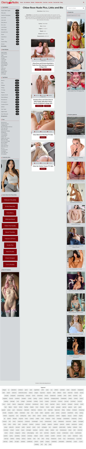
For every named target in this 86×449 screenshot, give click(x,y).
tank (81, 435)
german (64, 407)
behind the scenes (23, 392)
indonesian (22, 412)
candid (29, 398)
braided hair (52, 395)
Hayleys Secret (4, 94)
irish (32, 412)
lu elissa (32, 418)
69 (17, 39)
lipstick (9, 418)
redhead (75, 427)
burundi (11, 398)
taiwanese (75, 435)
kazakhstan (70, 412)
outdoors (38, 424)
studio (41, 435)
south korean (78, 433)
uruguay (47, 441)
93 (17, 24)
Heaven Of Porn (10, 239)
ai (8, 389)
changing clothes (55, 398)
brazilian (59, 395)
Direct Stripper (10, 258)
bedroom (14, 392)
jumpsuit (63, 412)
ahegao (4, 389)
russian (17, 430)
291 (17, 114)
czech (8, 404)
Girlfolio (3, 106)
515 (17, 97)
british (69, 395)
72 (17, 29)
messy (80, 418)
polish (34, 427)
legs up (69, 415)
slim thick (46, 433)
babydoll (74, 389)
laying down (51, 415)
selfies (47, 430)
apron (26, 389)
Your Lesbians (4, 133)
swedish (53, 435)
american (21, 389)
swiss (64, 435)
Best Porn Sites (4, 139)
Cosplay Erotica (4, 104)
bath (4, 392)
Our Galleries (27, 2)
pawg (5, 427)
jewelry (57, 412)
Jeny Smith (3, 17)
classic (81, 398)
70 (17, 34)
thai (38, 438)
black (64, 392)
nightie (74, 421)
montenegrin (35, 421)
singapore (17, 433)
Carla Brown (4, 36)
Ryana (2, 34)
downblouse (35, 404)
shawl (70, 430)
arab (31, 389)
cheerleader (63, 398)
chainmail (46, 398)
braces (46, 395)
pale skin (62, 424)
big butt (49, 392)
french (47, 407)
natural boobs (48, 421)
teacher (29, 438)
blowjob (6, 395)
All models (3, 46)
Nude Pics (10, 245)
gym (14, 410)
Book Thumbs (10, 232)
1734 (17, 82)
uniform (36, 441)
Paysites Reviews (5, 123)
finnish (15, 407)
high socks (57, 410)
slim (41, 433)
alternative (13, 389)
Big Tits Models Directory (6, 126)
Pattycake (3, 13)
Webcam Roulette (10, 200)
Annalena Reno (39, 105)
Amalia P (3, 58)
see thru (41, 430)
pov (50, 427)
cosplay (47, 401)
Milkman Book (10, 219)
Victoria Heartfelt (46, 69)
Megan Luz (3, 72)
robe (80, 427)
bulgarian (5, 398)
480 (17, 102)
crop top (66, 401)
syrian (69, 435)
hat (45, 410)
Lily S (2, 66)
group (9, 410)
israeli (36, 412)
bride (65, 395)
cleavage (12, 401)
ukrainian (23, 441)
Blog (61, 2)
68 (17, 44)
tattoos (23, 438)
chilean (70, 398)
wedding (36, 444)
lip (4, 418)
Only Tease (3, 109)
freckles (42, 407)
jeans (53, 412)
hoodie (4, 412)
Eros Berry (10, 213)
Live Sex (50, 2)
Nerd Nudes (10, 251)
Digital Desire (4, 111)
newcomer (68, 421)
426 (17, 106)
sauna (22, 430)
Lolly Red (3, 61)
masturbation (66, 418)
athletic (56, 389)
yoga (50, 444)
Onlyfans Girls (38, 2)
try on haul (79, 438)
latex (29, 415)
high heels (50, 410)
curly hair (80, 401)
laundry (44, 415)
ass (51, 389)
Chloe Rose (38, 69)
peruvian (18, 427)
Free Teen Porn (4, 128)
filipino (10, 407)
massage (59, 418)
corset (41, 401)
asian (47, 389)
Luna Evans (3, 59)
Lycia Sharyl (3, 27)
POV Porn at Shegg (5, 141)
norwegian (80, 421)
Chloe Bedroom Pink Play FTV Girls (43, 134)
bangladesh (80, 389)
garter (52, 407)
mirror (14, 421)
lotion (26, 418)
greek (80, 407)
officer (14, 424)
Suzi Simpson (4, 53)
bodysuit (28, 395)
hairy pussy (19, 410)
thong (47, 438)
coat (18, 401)
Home (21, 2)
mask (53, 418)
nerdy (55, 421)
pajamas (50, 424)
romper (12, 430)
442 (17, 104)
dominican (28, 404)
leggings (64, 415)
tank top (6, 438)
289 (17, 13)
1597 (17, 85)
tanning (18, 438)
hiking (63, 410)
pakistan (56, 424)
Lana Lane (3, 20)
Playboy (3, 92)
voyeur (75, 441)
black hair (70, 392)
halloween (26, 410)
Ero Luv (3, 148)
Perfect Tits (3, 136)
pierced (28, 427)
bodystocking (21, 395)
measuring (74, 418)
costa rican (53, 401)
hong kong (81, 410)
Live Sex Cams (4, 149)
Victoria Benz (4, 71)
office (9, 424)
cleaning (6, 401)
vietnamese (68, 441)
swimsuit (59, 435)
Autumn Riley (4, 41)
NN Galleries (4, 154)
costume (60, 401)
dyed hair (52, 404)
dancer (14, 404)
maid (42, 418)
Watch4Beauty (4, 97)
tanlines (12, 438)
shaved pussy (63, 430)
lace (17, 415)
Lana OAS (3, 68)
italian (41, 412)
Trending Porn (4, 125)
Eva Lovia (3, 24)
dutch (46, 404)
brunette (75, 395)
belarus (30, 392)
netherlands (61, 421)
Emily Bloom (4, 22)
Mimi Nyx (3, 69)
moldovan (27, 421)
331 (17, 111)
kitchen (5, 415)
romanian (6, 430)
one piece (25, 424)
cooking (35, 401)
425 (17, 109)
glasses (70, 407)
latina (34, 415)
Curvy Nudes (10, 264)
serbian (52, 430)
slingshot (53, 433)
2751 (17, 80)
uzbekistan (54, 441)
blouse (81, 392)
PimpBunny (3, 132)
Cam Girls (45, 2)
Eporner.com (4, 122)
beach (8, 392)
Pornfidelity (3, 151)
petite (23, 427)
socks (71, 433)
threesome (53, 438)
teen (34, 438)
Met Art (2, 80)
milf (10, 421)
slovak (58, 433)
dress (42, 404)
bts (80, 395)
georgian (58, 407)
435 (17, 10)
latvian (39, 415)
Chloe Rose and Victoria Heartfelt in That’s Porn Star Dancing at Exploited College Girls (43, 65)
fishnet (20, 407)
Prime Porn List (4, 146)
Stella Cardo (4, 29)
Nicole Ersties (4, 56)
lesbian (75, 415)
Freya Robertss (4, 64)
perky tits (11, 427)
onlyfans (31, 424)
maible (37, 418)
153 (17, 15)
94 (17, 22)
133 (17, 17)
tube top (5, 441)
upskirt (41, 441)
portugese (44, 427)
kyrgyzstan (11, 415)
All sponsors (4, 116)
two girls (17, 441)
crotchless (73, 401)
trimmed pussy (71, 438)
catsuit (40, 398)
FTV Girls (3, 90)
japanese (47, 412)
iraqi (28, 412)
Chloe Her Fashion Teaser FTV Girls (43, 166)
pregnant (55, 427)
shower (11, 433)
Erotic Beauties (10, 206)
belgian (36, 392)
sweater (47, 435)
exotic (82, 404)
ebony (58, 404)
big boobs (42, 392)
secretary (35, 430)
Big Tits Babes (4, 142)
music (41, 421)
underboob (29, 441)
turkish (11, 441)
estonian (64, 404)
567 (17, 94)
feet (5, 407)
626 (17, 92)
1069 (17, 90)
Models (32, 2)
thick (43, 438)
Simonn (2, 44)
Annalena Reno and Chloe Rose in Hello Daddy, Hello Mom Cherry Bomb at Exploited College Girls (43, 101)
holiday (68, 410)
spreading (17, 435)
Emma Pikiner (4, 65)
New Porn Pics (4, 129)
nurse (5, 424)
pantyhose (74, 424)
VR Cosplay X (4, 102)
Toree (2, 39)
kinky (76, 412)
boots (33, 395)
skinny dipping (30, 433)
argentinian (36, 389)
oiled (19, 424)
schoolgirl (28, 430)
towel (59, 438)
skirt (37, 433)
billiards (59, 392)
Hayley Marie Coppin (5, 10)
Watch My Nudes (10, 226)
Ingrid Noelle (4, 52)
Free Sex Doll (56, 2)
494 (17, 99)
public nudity (62, 427)
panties (68, 424)
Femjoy (2, 87)
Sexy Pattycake (4, 114)
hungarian (10, 412)
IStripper (3, 85)
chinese (75, 398)
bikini (54, 392)
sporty (11, 435)
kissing (81, 412)
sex (57, 430)
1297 (17, 87)
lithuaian (15, 418)
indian (16, 412)
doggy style (20, 404)
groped (3, 410)
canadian (24, 398)
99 (17, 20)
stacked (23, 435)
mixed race (20, 421)
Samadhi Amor (4, 32)
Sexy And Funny (4, 145)
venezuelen (61, 441)
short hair (80, 430)
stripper (36, 435)
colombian (29, 401)
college (22, 401)
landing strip (23, 415)
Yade (2, 55)
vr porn (80, 441)
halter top (33, 410)
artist (43, 389)
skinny (23, 433)
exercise (76, 404)
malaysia (48, 418)
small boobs (65, 433)
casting (35, 398)
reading (69, 427)
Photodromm (4, 99)
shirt (74, 430)
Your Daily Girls (4, 152)
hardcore (40, 410)
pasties (80, 424)
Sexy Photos (4, 144)
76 (17, 27)
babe (68, 389)
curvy (4, 404)
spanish (5, 435)
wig (45, 444)
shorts (6, 433)
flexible (31, 407)
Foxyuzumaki (4, 62)
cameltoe (17, 398)
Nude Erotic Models (5, 131)
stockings (30, 435)
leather (57, 415)
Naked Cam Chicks (5, 138)
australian (62, 389)
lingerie (80, 415)
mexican (4, 421)
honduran (75, 410)
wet (42, 444)
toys (64, 438)
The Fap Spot (4, 135)
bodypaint (13, 395)
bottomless (40, 395)
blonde (76, 392)
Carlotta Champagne (5, 15)
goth (75, 407)
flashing (26, 407)
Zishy (2, 82)
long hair (21, 418)
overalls (44, 424)
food (37, 407)
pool (39, 427)
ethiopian (70, 404)
